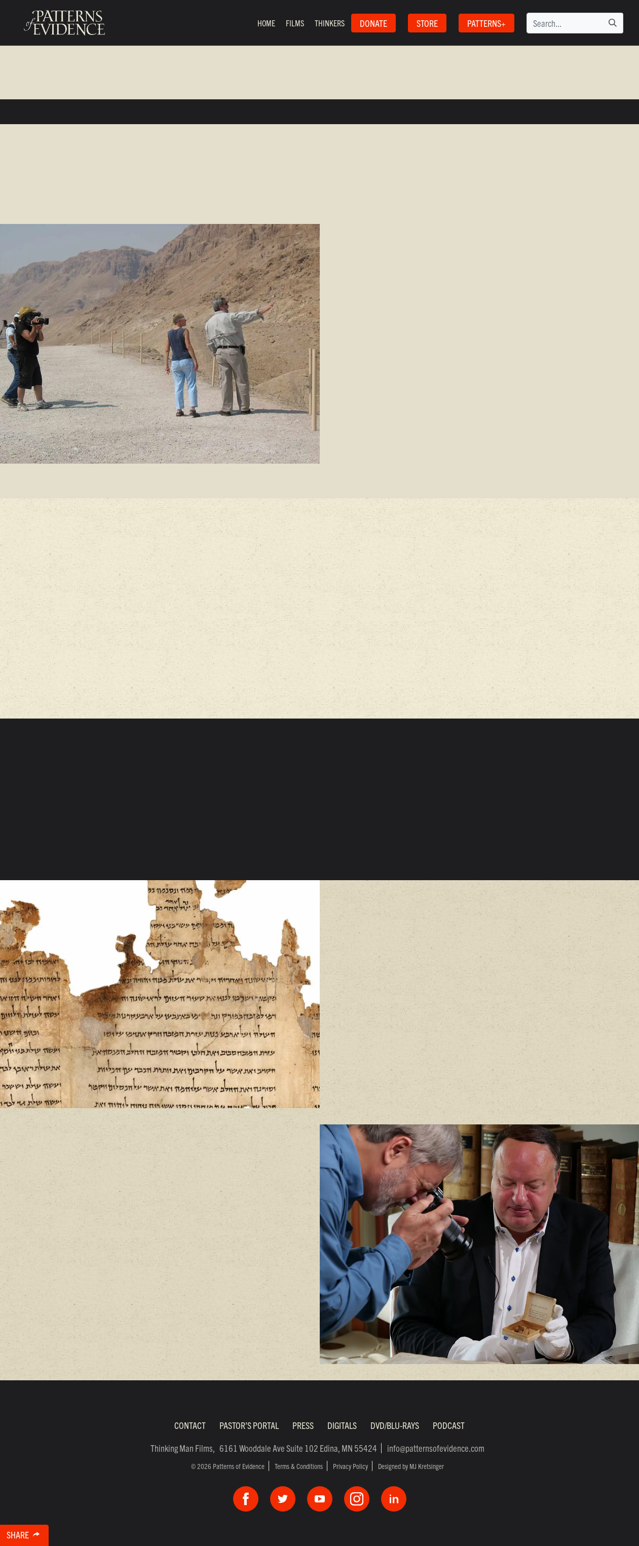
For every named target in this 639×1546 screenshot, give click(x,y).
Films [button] (295, 23)
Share (27, 1536)
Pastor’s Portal (249, 1425)
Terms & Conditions (299, 1465)
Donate (373, 23)
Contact (190, 1425)
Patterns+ (486, 23)
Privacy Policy (350, 1465)
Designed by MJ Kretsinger (411, 1465)
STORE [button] (427, 23)
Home (266, 23)
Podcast (449, 1425)
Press (303, 1425)
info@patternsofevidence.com (435, 1448)
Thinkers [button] (330, 23)
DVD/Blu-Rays (394, 1425)
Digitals (342, 1425)
